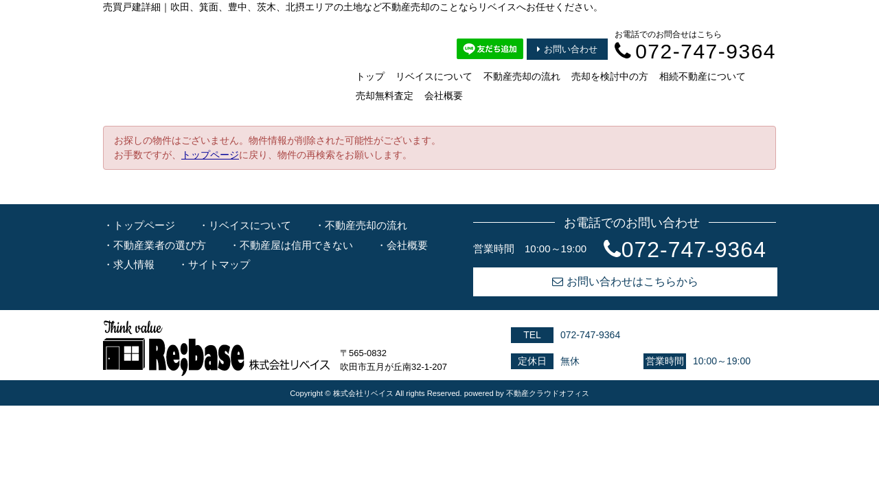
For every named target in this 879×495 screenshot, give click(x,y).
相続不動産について (702, 76)
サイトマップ (219, 264)
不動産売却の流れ (521, 76)
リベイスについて (434, 76)
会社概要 (443, 95)
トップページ (210, 154)
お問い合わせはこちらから (625, 281)
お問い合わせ (567, 49)
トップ (370, 76)
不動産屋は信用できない (296, 245)
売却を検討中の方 (609, 76)
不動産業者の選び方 (159, 245)
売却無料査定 (384, 95)
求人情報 (134, 264)
